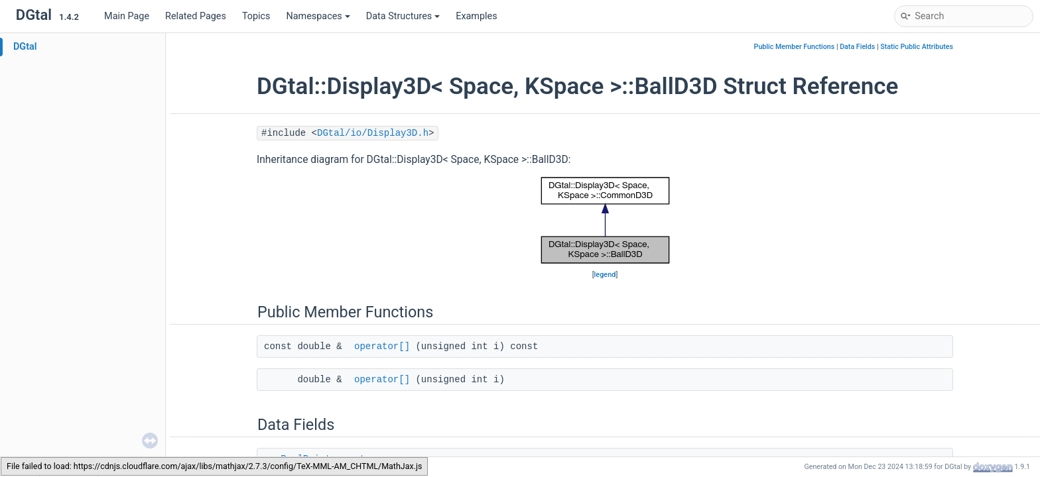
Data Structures (403, 16)
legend (605, 274)
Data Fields (857, 46)
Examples (476, 16)
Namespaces (318, 16)
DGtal (25, 46)
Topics (256, 16)
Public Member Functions (794, 46)
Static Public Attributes (916, 46)
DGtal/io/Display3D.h (372, 133)
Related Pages (195, 16)
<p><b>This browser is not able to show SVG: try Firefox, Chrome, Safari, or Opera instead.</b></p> (605, 221)
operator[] (382, 346)
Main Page (126, 16)
